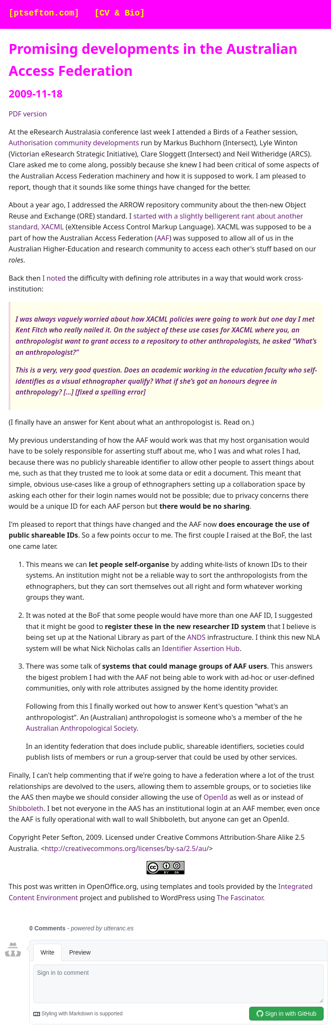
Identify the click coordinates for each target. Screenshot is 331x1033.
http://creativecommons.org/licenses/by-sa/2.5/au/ (127, 848)
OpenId (215, 797)
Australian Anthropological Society (81, 728)
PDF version (28, 114)
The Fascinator (240, 897)
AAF (163, 238)
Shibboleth (26, 808)
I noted (54, 278)
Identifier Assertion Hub (201, 648)
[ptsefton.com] (44, 13)
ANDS (196, 637)
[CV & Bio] (119, 13)
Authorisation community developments (74, 142)
